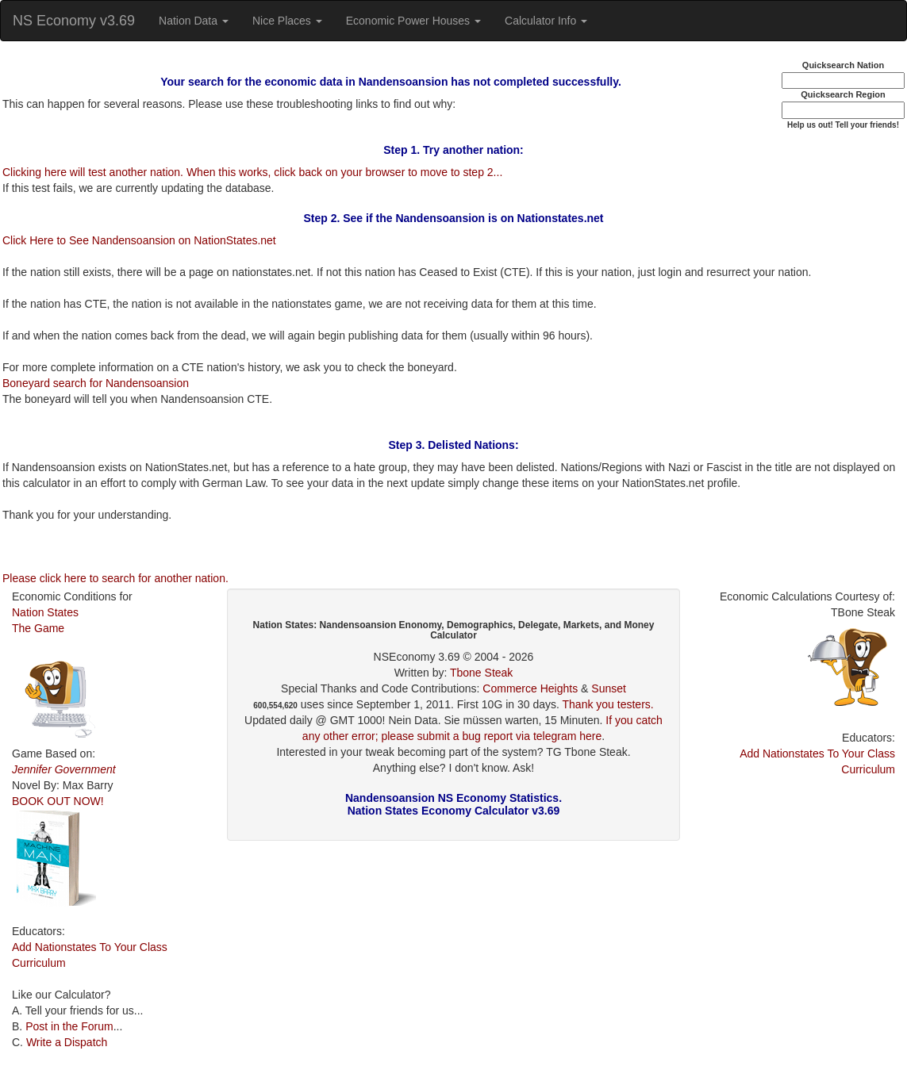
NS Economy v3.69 (74, 21)
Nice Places (287, 20)
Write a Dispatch (66, 1042)
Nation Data (194, 20)
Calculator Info (546, 20)
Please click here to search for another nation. (115, 578)
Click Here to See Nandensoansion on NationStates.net (139, 240)
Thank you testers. (608, 704)
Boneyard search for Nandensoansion (95, 383)
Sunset (608, 688)
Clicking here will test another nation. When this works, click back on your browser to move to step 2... (252, 172)
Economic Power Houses (413, 20)
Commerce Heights (530, 688)
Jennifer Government (64, 769)
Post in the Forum (69, 1026)
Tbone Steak (481, 672)
